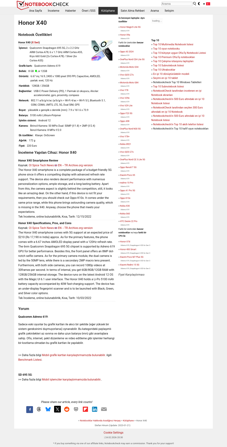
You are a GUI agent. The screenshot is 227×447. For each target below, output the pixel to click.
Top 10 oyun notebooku (166, 48)
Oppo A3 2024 (127, 51)
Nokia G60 (125, 213)
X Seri (35, 42)
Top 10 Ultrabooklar (164, 69)
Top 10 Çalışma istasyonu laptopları (173, 61)
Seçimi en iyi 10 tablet (165, 78)
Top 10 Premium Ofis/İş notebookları (174, 57)
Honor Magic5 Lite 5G (130, 27)
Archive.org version (80, 165)
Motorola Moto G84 (129, 82)
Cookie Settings (113, 432)
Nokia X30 (125, 206)
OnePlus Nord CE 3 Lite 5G (132, 159)
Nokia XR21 (125, 144)
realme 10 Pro (126, 182)
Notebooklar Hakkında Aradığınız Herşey (100, 420)
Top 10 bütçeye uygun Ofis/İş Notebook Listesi (179, 52)
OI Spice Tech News (41, 165)
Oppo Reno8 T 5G (128, 167)
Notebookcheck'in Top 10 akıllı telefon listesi (178, 124)
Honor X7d (125, 241)
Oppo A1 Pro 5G (127, 190)
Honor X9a (125, 35)
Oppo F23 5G (126, 113)
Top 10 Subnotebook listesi (168, 65)
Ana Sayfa (35, 10)
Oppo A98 (124, 121)
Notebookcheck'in (163, 115)
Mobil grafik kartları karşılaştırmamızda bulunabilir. (74, 355)
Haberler (70, 10)
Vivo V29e (125, 98)
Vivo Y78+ (125, 136)
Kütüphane (108, 10)
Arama (155, 10)
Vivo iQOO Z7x (127, 152)
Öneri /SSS (88, 10)
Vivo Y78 (124, 90)
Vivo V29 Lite (126, 105)
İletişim (169, 10)
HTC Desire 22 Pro (128, 221)
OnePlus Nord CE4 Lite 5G (132, 59)
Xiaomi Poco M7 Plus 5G (131, 257)
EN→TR (63, 165)
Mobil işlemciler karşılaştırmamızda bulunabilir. (71, 379)
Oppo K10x (125, 198)
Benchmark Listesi (29, 359)
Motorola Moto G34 (129, 67)
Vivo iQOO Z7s (127, 75)
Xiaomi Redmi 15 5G (129, 265)
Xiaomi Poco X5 (127, 175)
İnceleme (53, 10)
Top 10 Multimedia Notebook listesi (173, 44)
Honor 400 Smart (128, 249)
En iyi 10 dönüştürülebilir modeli (171, 74)
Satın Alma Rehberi (133, 10)
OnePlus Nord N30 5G (130, 129)
